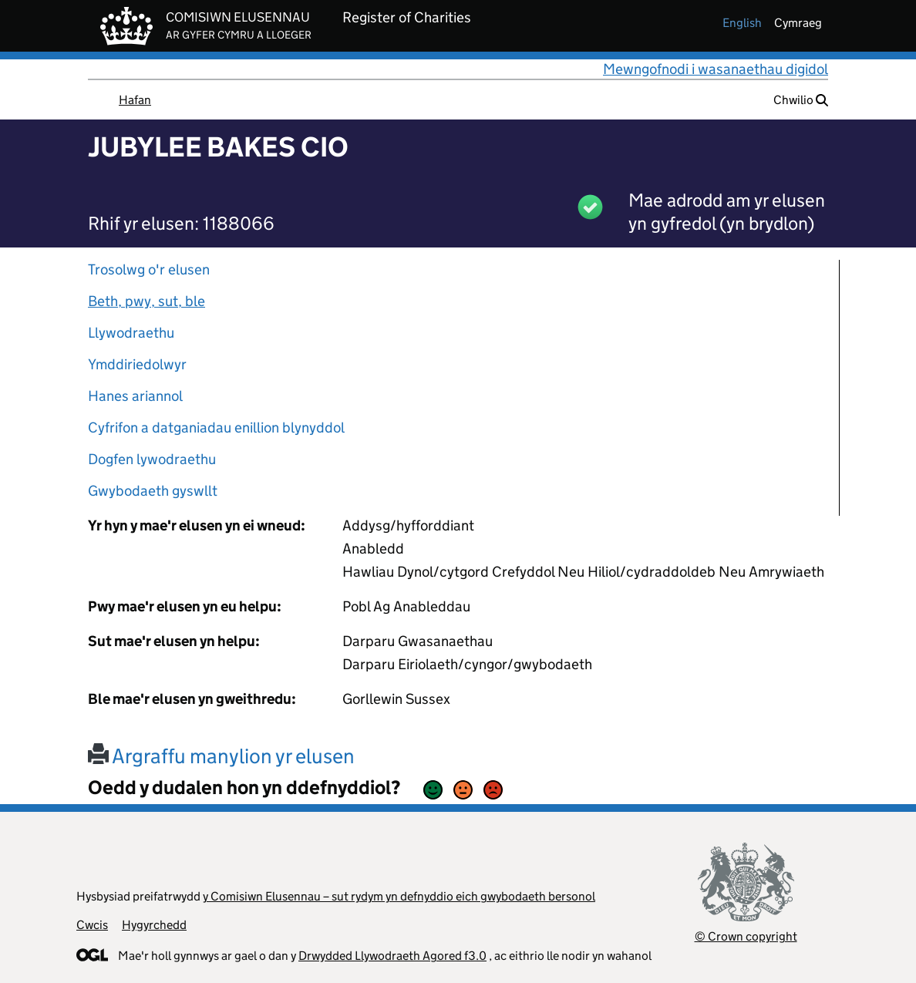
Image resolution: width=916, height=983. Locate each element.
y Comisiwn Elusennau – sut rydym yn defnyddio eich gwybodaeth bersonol (399, 896)
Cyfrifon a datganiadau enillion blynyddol (216, 427)
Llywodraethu (131, 333)
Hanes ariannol (135, 396)
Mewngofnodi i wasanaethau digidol (715, 69)
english (742, 22)
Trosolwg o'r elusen (149, 269)
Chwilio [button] (800, 100)
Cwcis (92, 924)
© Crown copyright (746, 936)
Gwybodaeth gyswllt (152, 491)
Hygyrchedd (154, 924)
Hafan (135, 100)
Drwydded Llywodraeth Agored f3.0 (392, 955)
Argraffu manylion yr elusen (221, 756)
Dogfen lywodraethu (152, 459)
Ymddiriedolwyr (137, 364)
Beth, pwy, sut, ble (146, 301)
